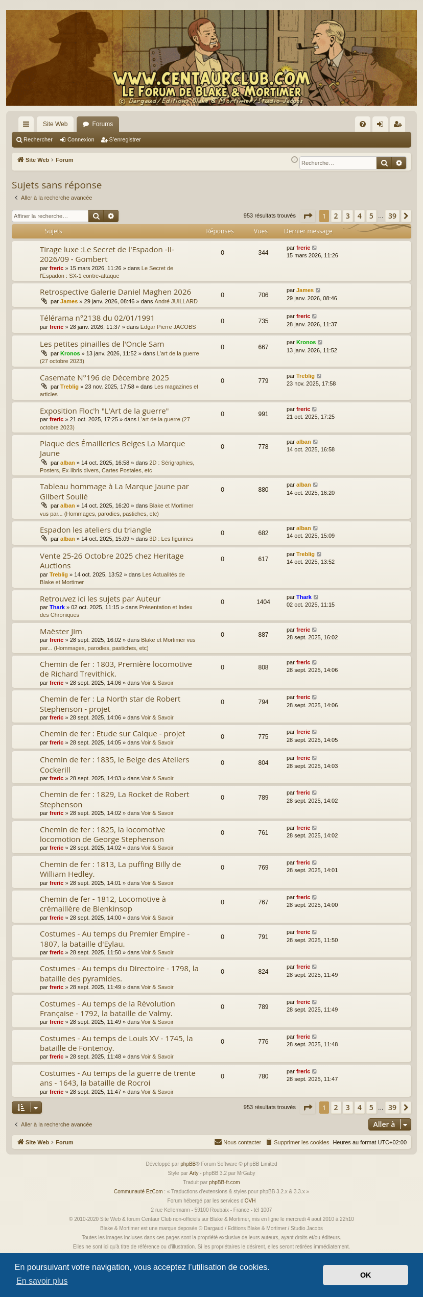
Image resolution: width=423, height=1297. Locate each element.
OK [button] (365, 1275)
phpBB (188, 1164)
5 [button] (371, 216)
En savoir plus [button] (42, 1281)
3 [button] (348, 216)
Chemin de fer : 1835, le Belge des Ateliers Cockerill (114, 764)
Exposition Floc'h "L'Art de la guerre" (104, 410)
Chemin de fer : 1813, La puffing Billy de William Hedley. (110, 869)
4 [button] (360, 216)
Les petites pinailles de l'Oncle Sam (102, 344)
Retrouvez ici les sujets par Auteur (100, 598)
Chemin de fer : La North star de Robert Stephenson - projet (110, 703)
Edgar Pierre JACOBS (168, 327)
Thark (57, 607)
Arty (194, 1173)
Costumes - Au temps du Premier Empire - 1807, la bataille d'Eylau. (115, 938)
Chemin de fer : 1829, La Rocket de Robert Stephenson (115, 799)
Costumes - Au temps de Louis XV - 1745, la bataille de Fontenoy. (116, 1043)
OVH (250, 1201)
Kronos (70, 353)
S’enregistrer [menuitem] (399, 126)
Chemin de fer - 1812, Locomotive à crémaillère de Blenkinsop (103, 904)
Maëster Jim (61, 631)
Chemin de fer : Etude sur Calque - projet (112, 733)
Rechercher (38, 139)
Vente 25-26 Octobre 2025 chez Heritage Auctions (112, 560)
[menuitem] (362, 124)
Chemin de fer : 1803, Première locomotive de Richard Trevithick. (116, 669)
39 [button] (392, 216)
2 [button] (336, 216)
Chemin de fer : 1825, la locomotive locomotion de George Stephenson (103, 834)
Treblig (69, 386)
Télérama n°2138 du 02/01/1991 (97, 318)
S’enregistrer (125, 139)
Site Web (55, 124)
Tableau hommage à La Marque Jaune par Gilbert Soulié (114, 491)
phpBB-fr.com (224, 1182)
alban (67, 463)
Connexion (81, 139)
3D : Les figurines (171, 539)
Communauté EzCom (138, 1191)
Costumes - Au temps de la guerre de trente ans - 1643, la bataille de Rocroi (118, 1078)
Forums (102, 124)
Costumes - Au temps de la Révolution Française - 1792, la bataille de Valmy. (107, 1008)
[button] (307, 216)
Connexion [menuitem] (382, 126)
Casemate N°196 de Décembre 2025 (104, 377)
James (69, 301)
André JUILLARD (176, 301)
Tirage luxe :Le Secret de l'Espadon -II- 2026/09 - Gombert (107, 254)
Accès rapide (28, 126)
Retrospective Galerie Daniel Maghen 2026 (115, 291)
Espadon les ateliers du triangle (95, 529)
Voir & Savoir (157, 683)
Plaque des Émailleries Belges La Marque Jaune (112, 448)
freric (57, 268)
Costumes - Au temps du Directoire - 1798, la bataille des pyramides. (119, 973)
